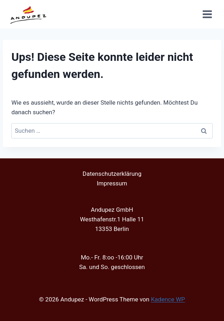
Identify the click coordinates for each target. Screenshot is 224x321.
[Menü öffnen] (207, 14)
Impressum (112, 183)
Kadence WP (168, 299)
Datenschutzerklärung (112, 173)
